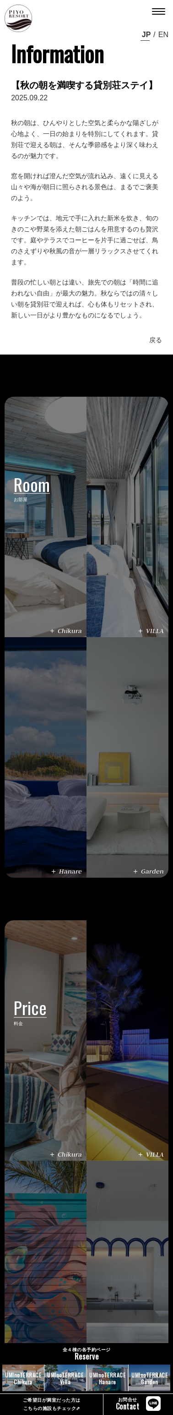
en (163, 34)
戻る (155, 340)
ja (145, 34)
